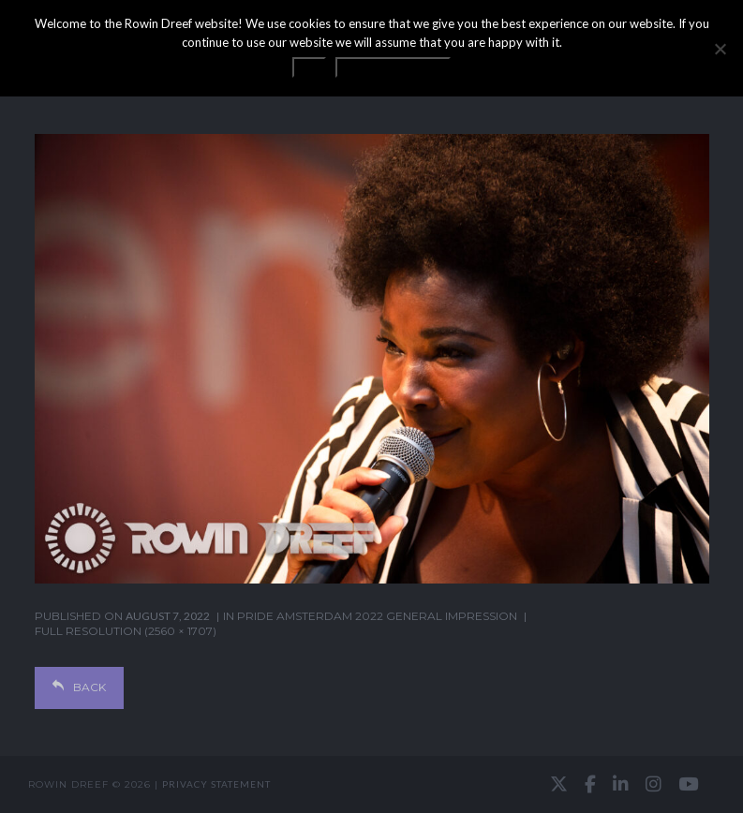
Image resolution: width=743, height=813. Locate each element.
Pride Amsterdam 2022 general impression (377, 616)
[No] (719, 48)
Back (79, 687)
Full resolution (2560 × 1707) (125, 631)
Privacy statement (216, 784)
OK (309, 67)
